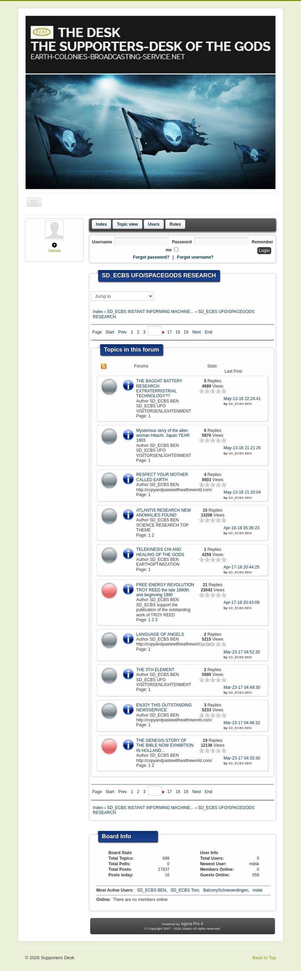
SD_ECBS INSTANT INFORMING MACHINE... (151, 311)
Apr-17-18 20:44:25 (241, 567)
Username (102, 242)
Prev (122, 332)
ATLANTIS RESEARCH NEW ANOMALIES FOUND (163, 513)
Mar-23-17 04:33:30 (242, 758)
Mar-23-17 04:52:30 (242, 652)
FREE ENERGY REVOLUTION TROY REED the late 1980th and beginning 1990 (165, 589)
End (208, 332)
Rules (175, 224)
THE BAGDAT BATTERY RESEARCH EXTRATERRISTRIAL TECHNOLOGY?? (159, 388)
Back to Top (264, 957)
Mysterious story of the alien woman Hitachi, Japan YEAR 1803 (163, 435)
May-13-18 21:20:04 (242, 492)
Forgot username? (195, 257)
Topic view (127, 224)
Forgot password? (151, 257)
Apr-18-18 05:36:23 (241, 528)
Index (101, 224)
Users (154, 224)
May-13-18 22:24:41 (242, 398)
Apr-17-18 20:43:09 (241, 602)
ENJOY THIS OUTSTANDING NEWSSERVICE (164, 707)
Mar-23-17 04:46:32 (242, 722)
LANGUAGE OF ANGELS (160, 634)
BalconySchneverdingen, (226, 890)
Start (109, 332)
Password (182, 242)
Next (196, 332)
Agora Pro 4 (192, 923)
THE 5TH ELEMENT (155, 669)
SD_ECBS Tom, (186, 890)
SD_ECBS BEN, (153, 890)
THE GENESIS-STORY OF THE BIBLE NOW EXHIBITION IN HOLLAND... (165, 745)
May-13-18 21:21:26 (242, 447)
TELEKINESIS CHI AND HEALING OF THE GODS (160, 552)
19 (186, 332)
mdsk (254, 863)
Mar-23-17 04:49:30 (242, 687)
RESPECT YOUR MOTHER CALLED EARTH (162, 477)
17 (169, 332)
